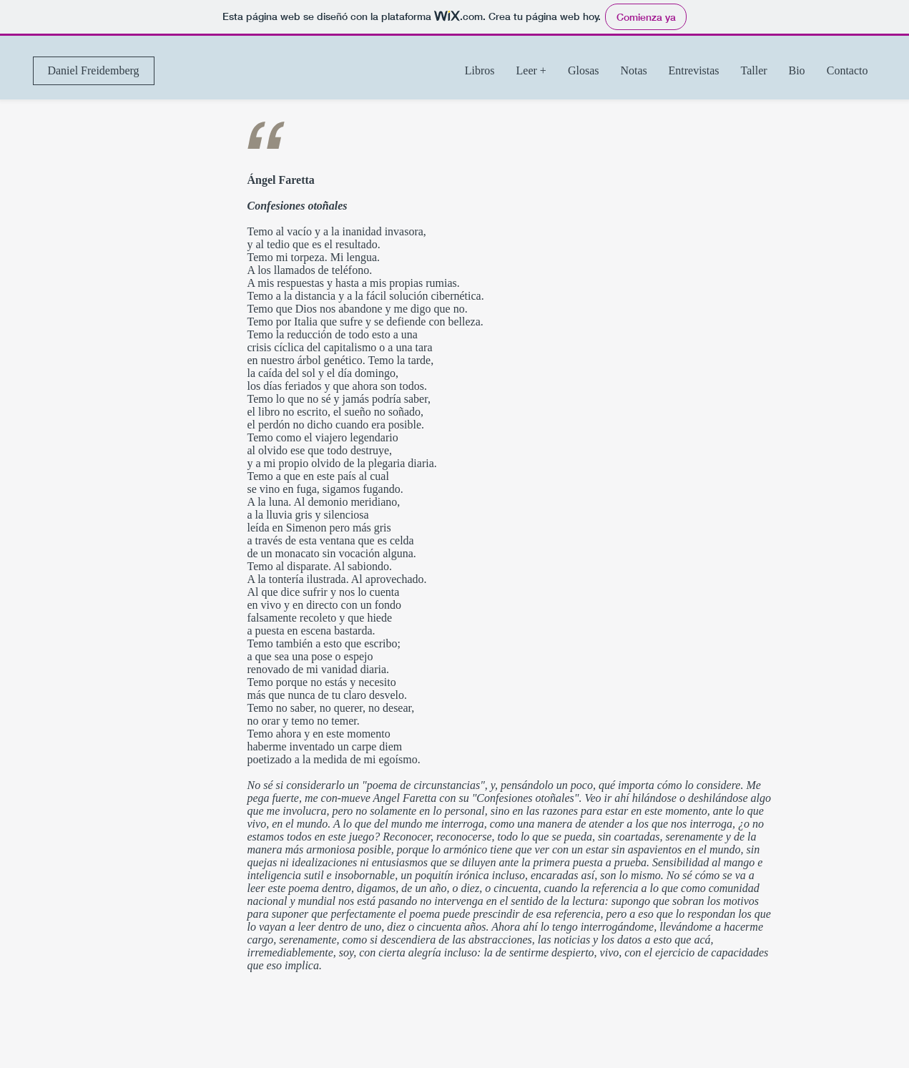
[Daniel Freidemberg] (93, 71)
